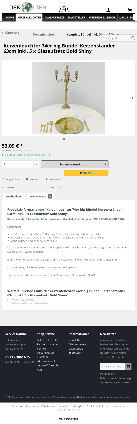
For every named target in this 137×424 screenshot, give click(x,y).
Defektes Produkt (47, 340)
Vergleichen (11, 179)
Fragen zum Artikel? (20, 300)
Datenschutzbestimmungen (116, 378)
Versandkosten (46, 352)
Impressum (75, 352)
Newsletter (75, 340)
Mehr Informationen (68, 409)
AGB (39, 369)
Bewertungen (41, 196)
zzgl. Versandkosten (23, 150)
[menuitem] (108, 10)
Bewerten (53, 179)
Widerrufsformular (48, 365)
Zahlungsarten (77, 344)
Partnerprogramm (48, 344)
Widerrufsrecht (46, 361)
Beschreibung (14, 196)
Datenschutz (75, 348)
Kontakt (41, 348)
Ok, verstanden (68, 418)
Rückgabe (43, 357)
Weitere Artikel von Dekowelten (27, 303)
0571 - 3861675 (17, 357)
